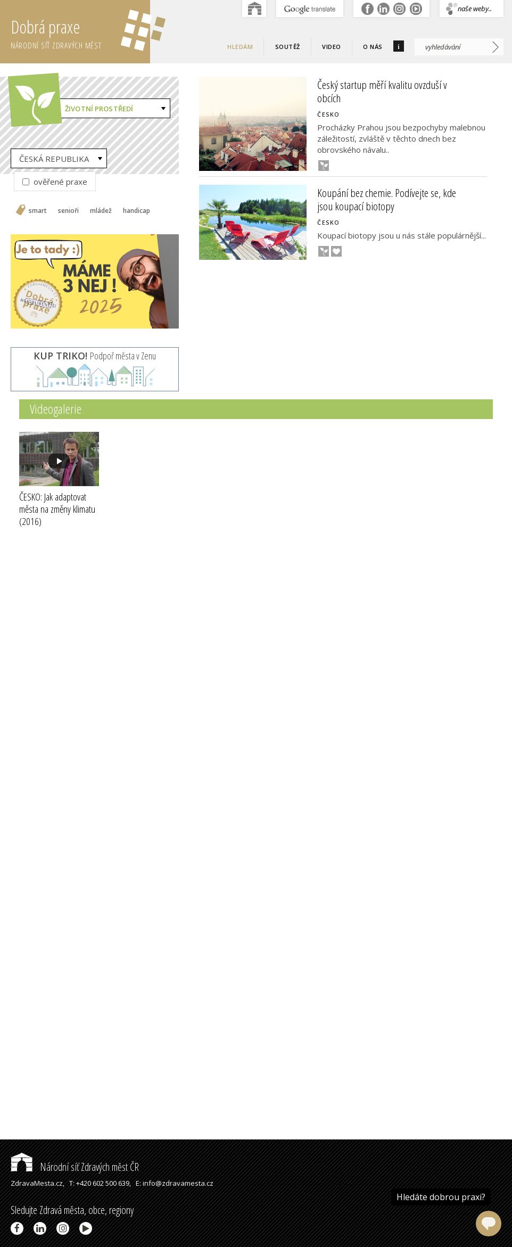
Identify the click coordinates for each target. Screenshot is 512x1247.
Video (331, 47)
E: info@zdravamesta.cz (174, 1183)
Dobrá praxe (80, 32)
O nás (373, 47)
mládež (101, 211)
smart (38, 211)
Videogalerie (55, 408)
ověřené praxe (54, 181)
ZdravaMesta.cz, (37, 1183)
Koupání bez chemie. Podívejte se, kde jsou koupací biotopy (386, 199)
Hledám (240, 47)
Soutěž (287, 47)
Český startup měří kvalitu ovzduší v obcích (382, 91)
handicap (136, 211)
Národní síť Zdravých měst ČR (75, 1167)
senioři (68, 211)
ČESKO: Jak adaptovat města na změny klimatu (57, 509)
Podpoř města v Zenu (95, 355)
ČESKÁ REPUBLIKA (54, 158)
